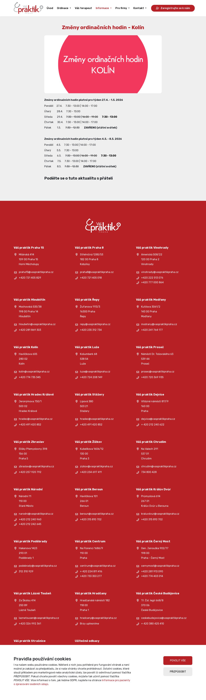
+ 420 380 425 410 (152, 623)
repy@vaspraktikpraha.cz (95, 324)
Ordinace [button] (63, 8)
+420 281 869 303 (30, 329)
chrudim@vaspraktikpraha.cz (158, 466)
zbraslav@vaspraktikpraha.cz (36, 466)
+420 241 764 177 (152, 329)
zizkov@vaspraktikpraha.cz (96, 466)
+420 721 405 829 (30, 277)
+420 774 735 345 (30, 377)
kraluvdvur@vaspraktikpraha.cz (160, 513)
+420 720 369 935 (152, 377)
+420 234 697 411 (91, 472)
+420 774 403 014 (152, 576)
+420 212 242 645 (30, 524)
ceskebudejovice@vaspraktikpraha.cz (164, 617)
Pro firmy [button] (121, 8)
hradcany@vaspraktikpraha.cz (98, 617)
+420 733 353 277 (91, 576)
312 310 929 (26, 571)
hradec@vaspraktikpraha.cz (35, 418)
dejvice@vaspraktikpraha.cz (158, 418)
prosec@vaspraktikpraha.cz (157, 371)
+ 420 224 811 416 (91, 571)
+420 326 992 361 (30, 623)
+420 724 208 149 (91, 377)
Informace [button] (103, 8)
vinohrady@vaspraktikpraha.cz (159, 272)
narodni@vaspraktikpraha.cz (36, 513)
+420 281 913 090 (152, 571)
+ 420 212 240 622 (152, 424)
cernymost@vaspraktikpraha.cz (160, 565)
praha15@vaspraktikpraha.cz (36, 272)
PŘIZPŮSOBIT (178, 671)
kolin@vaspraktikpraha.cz (34, 371)
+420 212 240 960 (30, 519)
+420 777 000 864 (152, 282)
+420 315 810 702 (91, 519)
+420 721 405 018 (91, 277)
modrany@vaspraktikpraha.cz (159, 324)
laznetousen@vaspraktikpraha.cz (39, 617)
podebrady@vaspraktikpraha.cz (38, 565)
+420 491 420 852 (30, 424)
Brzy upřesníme (89, 623)
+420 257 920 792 (30, 472)
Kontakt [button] (139, 8)
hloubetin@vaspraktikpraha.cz (37, 324)
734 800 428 (149, 472)
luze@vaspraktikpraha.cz (95, 371)
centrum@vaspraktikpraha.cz (98, 565)
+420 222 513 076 (152, 277)
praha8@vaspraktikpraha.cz (97, 272)
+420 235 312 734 (91, 329)
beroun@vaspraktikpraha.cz (97, 513)
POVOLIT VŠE (178, 660)
